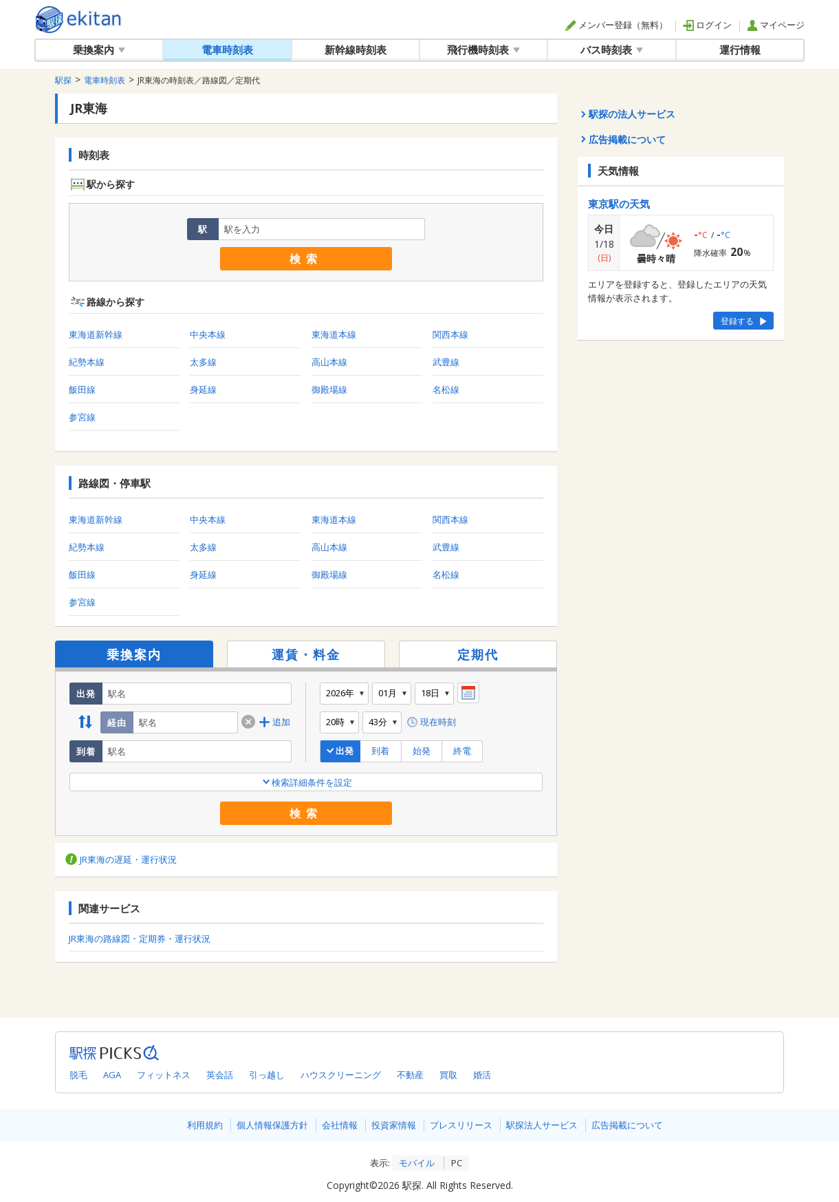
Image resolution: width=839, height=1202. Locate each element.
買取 (448, 1075)
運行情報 (740, 49)
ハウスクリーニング (341, 1075)
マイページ (776, 25)
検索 (306, 258)
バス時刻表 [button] (611, 49)
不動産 (410, 1075)
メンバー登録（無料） (616, 25)
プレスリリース (461, 1125)
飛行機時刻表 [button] (483, 49)
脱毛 (78, 1075)
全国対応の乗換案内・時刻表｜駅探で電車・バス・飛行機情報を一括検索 (79, 19)
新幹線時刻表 (355, 49)
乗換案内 (134, 654)
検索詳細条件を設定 (306, 782)
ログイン (707, 25)
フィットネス (163, 1075)
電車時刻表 (227, 49)
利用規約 (205, 1125)
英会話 (219, 1075)
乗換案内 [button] (99, 49)
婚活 (482, 1075)
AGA (112, 1075)
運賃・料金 (306, 654)
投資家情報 (393, 1125)
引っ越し (267, 1075)
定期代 (478, 654)
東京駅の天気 (619, 204)
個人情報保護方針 (272, 1125)
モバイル (417, 1163)
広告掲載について (627, 1125)
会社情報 (340, 1125)
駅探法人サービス (542, 1125)
